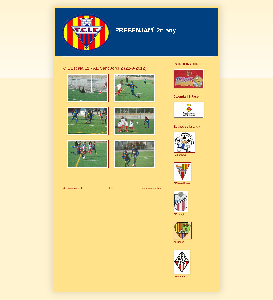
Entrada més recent (72, 188)
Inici (111, 188)
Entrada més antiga (150, 188)
